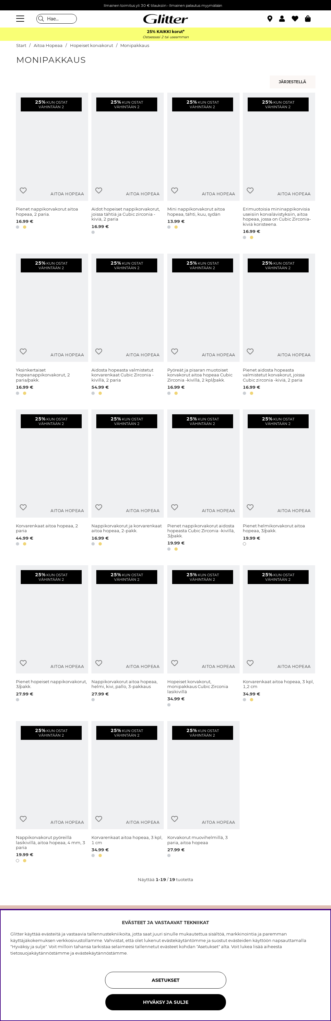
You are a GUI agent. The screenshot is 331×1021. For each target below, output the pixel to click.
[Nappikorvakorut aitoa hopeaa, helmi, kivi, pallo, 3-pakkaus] (127, 637)
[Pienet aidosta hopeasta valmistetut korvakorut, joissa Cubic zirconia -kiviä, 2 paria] (279, 325)
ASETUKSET (166, 980)
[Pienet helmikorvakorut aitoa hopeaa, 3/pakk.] (279, 481)
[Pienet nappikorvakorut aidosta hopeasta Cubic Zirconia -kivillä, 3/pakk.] (203, 481)
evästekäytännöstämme (101, 953)
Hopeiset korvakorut (91, 45)
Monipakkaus (134, 45)
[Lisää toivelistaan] (23, 190)
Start (21, 45)
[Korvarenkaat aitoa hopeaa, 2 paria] (52, 481)
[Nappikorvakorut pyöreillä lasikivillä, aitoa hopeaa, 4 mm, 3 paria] (52, 793)
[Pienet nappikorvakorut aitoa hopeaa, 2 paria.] (52, 167)
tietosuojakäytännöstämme (39, 953)
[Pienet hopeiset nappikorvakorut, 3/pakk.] (52, 637)
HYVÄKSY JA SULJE (165, 1002)
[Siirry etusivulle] (165, 19)
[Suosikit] (298, 19)
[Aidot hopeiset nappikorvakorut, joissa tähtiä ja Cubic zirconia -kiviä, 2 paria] (127, 167)
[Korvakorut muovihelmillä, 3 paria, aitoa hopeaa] (203, 793)
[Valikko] (21, 18)
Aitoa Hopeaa (48, 45)
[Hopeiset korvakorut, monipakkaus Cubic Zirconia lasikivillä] (203, 637)
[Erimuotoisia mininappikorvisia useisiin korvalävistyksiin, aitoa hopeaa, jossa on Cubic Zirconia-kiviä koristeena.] (279, 167)
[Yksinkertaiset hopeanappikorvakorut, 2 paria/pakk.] (52, 325)
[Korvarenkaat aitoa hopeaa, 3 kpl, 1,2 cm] (279, 637)
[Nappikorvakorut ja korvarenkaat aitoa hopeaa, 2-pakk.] (127, 481)
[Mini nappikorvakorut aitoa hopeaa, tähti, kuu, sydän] (203, 167)
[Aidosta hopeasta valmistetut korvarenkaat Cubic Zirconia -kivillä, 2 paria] (127, 325)
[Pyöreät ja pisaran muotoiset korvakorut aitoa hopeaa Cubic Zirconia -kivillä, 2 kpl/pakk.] (203, 325)
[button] (285, 19)
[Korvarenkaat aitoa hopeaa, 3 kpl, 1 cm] (127, 793)
